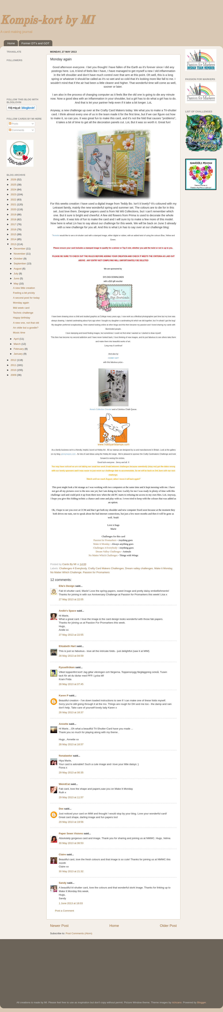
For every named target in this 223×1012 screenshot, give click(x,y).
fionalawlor (65, 755)
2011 (14, 365)
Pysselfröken (67, 667)
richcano (177, 1002)
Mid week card (21, 307)
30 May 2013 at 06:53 (71, 843)
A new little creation (24, 287)
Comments (16, 130)
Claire (62, 854)
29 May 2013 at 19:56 (71, 821)
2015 (14, 234)
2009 (14, 375)
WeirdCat (64, 784)
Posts (13, 123)
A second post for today (26, 297)
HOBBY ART (113, 358)
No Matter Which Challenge (65, 572)
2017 (14, 224)
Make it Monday (101, 544)
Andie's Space (67, 610)
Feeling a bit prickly (24, 292)
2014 (14, 239)
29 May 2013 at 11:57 (71, 797)
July (16, 273)
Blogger (201, 1002)
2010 (14, 370)
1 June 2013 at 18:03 (71, 903)
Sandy (63, 882)
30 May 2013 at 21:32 (71, 871)
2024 (14, 189)
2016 (14, 229)
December (20, 248)
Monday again (21, 302)
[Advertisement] (35, 964)
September (20, 263)
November (20, 253)
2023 (14, 194)
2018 (14, 219)
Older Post (168, 926)
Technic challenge (23, 312)
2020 (14, 209)
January (18, 353)
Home (11, 43)
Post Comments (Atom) (79, 933)
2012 (14, 360)
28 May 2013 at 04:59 (71, 655)
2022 (14, 199)
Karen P (63, 695)
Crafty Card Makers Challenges (106, 568)
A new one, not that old (26, 322)
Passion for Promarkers (105, 540)
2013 (14, 244)
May (16, 283)
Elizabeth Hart (67, 646)
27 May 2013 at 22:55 (71, 634)
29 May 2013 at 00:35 (71, 772)
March (17, 344)
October (18, 258)
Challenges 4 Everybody (105, 547)
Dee (61, 808)
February (19, 348)
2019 (14, 214)
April (16, 338)
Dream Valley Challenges (108, 551)
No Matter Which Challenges (103, 555)
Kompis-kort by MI (47, 20)
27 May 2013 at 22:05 (71, 599)
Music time (19, 332)
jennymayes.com (68, 454)
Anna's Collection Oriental (101, 409)
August (18, 268)
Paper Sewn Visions (71, 833)
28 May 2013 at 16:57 (71, 744)
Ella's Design (67, 586)
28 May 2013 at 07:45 (71, 684)
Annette (56, 235)
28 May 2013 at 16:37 (71, 712)
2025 (14, 184)
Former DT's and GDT (36, 43)
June (17, 278)
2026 (14, 179)
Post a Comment (64, 910)
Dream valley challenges (139, 568)
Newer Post (59, 926)
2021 (14, 204)
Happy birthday (21, 317)
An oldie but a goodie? (25, 327)
